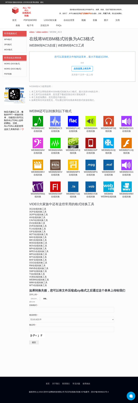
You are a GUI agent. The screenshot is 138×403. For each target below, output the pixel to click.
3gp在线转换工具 (37, 212)
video (31, 32)
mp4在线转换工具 (38, 248)
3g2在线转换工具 (37, 209)
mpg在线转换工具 (38, 254)
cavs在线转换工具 (38, 220)
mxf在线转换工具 (38, 260)
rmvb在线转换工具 (38, 268)
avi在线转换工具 (37, 217)
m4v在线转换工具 (38, 237)
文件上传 (33, 295)
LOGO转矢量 (27, 2)
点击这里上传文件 (82, 68)
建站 (42, 2)
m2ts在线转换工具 (38, 234)
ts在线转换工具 (37, 274)
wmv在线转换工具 (38, 282)
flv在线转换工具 (37, 229)
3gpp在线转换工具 (38, 214)
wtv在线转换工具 (38, 285)
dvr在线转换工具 (38, 226)
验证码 (32, 325)
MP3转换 (8, 2)
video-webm (42, 32)
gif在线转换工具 (37, 231)
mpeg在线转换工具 (39, 251)
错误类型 (33, 315)
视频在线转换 (17, 2)
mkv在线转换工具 (38, 240)
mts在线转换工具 (38, 257)
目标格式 (33, 305)
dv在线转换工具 (37, 223)
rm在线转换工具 (37, 265)
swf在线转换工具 (38, 271)
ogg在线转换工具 (38, 263)
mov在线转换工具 (38, 246)
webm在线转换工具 (39, 280)
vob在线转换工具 (38, 277)
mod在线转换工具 (38, 243)
